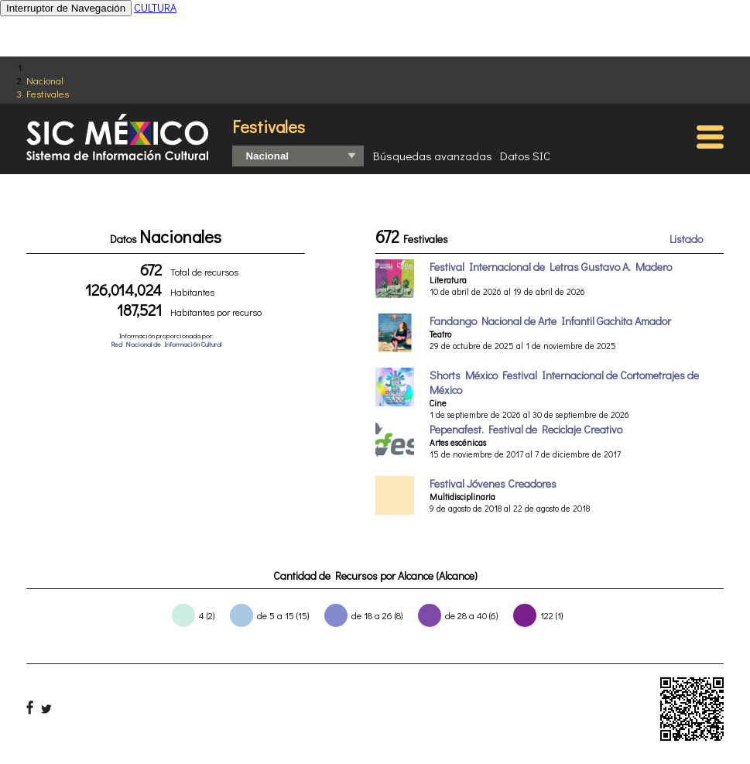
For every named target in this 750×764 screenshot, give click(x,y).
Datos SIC (525, 155)
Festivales (47, 93)
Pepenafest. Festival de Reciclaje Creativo (526, 429)
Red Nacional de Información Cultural (166, 344)
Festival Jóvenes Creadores (493, 483)
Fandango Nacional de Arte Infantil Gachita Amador (550, 320)
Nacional (44, 80)
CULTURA (155, 7)
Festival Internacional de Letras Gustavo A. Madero (551, 266)
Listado (686, 238)
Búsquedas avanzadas (432, 155)
